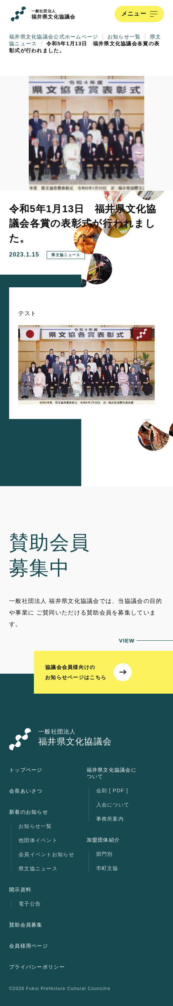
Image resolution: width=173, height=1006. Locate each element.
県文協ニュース (38, 868)
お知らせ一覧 (35, 826)
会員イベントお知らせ (46, 854)
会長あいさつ (26, 791)
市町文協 (107, 868)
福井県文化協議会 (53, 14)
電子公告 (30, 904)
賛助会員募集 (26, 925)
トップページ (26, 770)
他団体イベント (38, 840)
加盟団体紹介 (103, 840)
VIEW (146, 640)
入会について (113, 805)
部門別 (104, 854)
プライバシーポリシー (37, 967)
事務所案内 (110, 819)
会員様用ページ (28, 946)
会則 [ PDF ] (112, 790)
